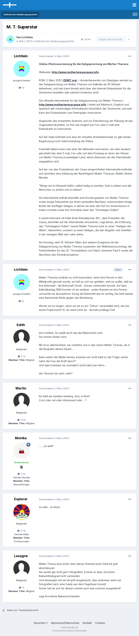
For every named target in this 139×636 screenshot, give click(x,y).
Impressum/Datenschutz (65, 622)
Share (86, 39)
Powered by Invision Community (69, 630)
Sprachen (41, 622)
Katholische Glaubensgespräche (54, 41)
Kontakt (87, 622)
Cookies (100, 622)
